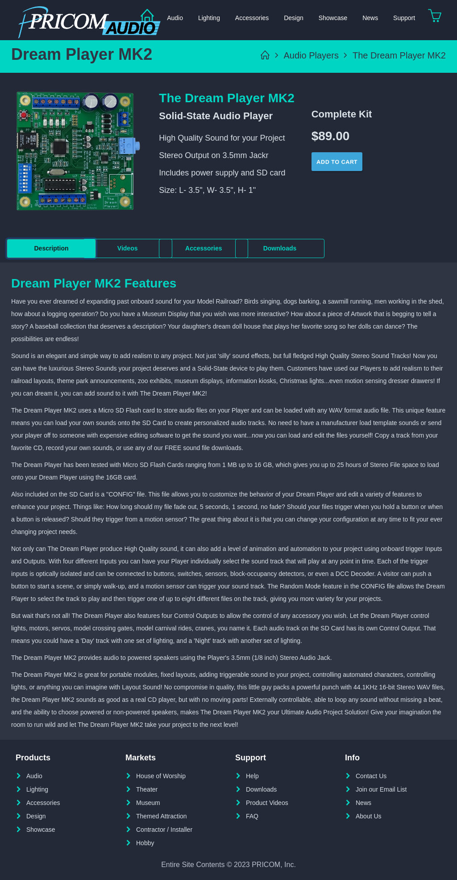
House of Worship (161, 776)
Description (51, 248)
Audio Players (311, 55)
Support (404, 17)
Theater (147, 789)
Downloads (280, 248)
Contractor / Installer (164, 829)
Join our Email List (381, 789)
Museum (148, 802)
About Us (369, 816)
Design (293, 17)
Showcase (333, 17)
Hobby (145, 843)
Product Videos (267, 802)
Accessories (252, 17)
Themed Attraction (161, 816)
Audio (34, 776)
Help (252, 776)
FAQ (252, 816)
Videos (127, 248)
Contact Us (371, 776)
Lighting (209, 17)
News (370, 17)
